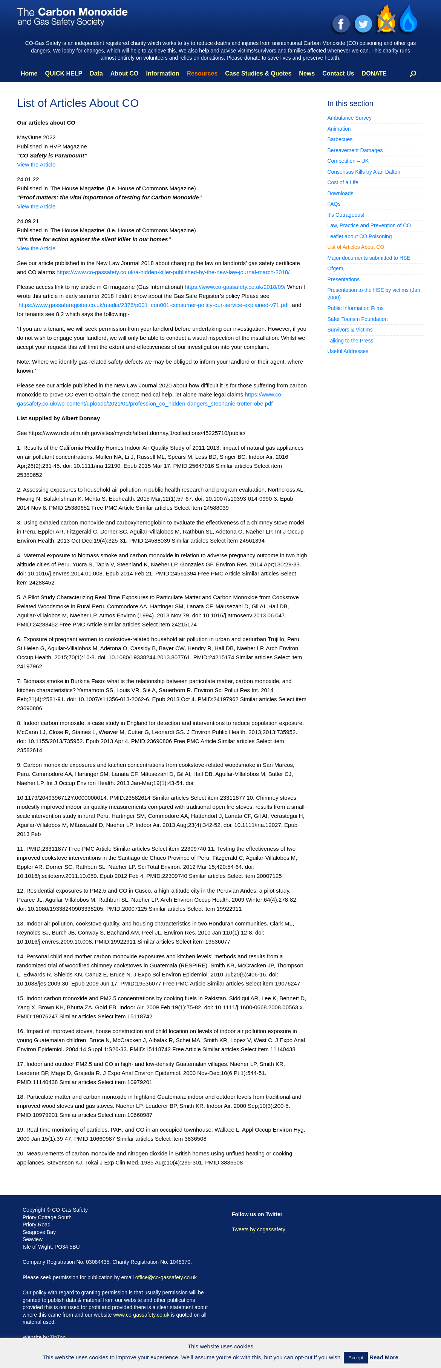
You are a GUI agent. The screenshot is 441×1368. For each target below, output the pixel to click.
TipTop (58, 1337)
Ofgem (335, 268)
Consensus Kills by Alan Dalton (363, 172)
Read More (383, 1357)
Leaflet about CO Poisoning (359, 236)
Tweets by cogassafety (258, 1229)
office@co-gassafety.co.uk (166, 1277)
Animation (339, 129)
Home (29, 73)
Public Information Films (355, 308)
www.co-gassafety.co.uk (141, 1315)
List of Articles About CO (355, 247)
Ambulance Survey (349, 118)
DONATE (374, 73)
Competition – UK (348, 161)
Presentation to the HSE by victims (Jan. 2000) (374, 294)
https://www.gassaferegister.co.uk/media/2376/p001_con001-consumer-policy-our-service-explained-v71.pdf (153, 305)
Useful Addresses (347, 351)
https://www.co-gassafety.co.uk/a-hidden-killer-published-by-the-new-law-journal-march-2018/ (173, 272)
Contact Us (338, 73)
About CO (124, 73)
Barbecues (339, 139)
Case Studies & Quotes (258, 73)
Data (96, 73)
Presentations (343, 279)
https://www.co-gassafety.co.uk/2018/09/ (236, 287)
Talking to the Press (350, 341)
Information (162, 73)
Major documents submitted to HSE (368, 258)
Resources (202, 73)
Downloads (340, 193)
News (307, 73)
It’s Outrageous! (345, 215)
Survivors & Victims (349, 330)
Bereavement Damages (355, 150)
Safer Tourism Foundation (357, 319)
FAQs (333, 204)
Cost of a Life (342, 182)
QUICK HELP (63, 73)
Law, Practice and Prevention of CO (369, 225)
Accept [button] (355, 1357)
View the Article (36, 164)
